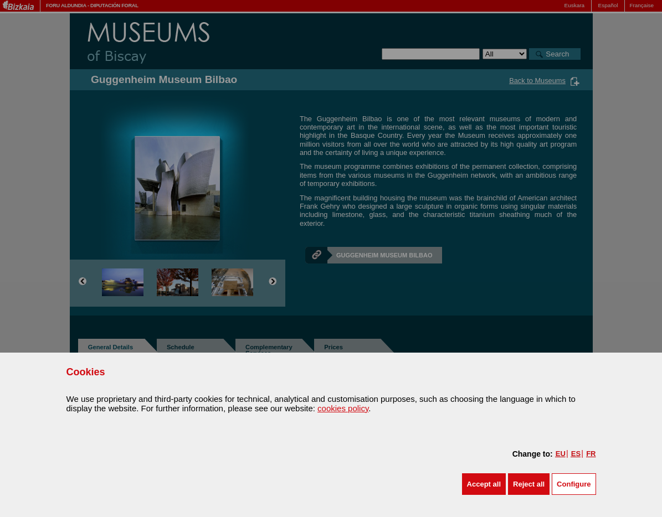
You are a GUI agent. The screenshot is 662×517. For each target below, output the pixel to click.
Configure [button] (574, 484)
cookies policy (342, 408)
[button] (484, 484)
